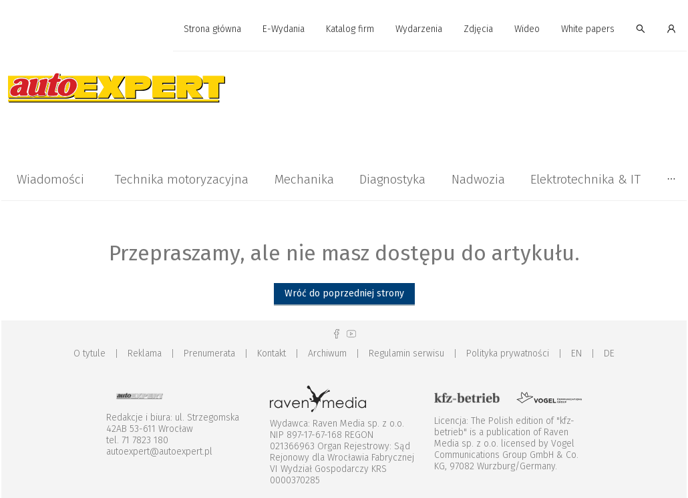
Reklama (145, 353)
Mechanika (304, 179)
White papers (588, 29)
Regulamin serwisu (406, 353)
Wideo (527, 29)
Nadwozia (478, 179)
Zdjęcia (478, 29)
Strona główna (212, 29)
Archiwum (327, 353)
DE (609, 353)
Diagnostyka (392, 179)
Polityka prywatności (507, 353)
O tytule (89, 353)
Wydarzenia (418, 29)
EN (576, 353)
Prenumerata (209, 353)
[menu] (344, 29)
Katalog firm (350, 29)
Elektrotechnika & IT (585, 179)
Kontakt (271, 353)
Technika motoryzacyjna (181, 179)
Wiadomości (50, 179)
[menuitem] (212, 29)
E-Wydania (284, 29)
